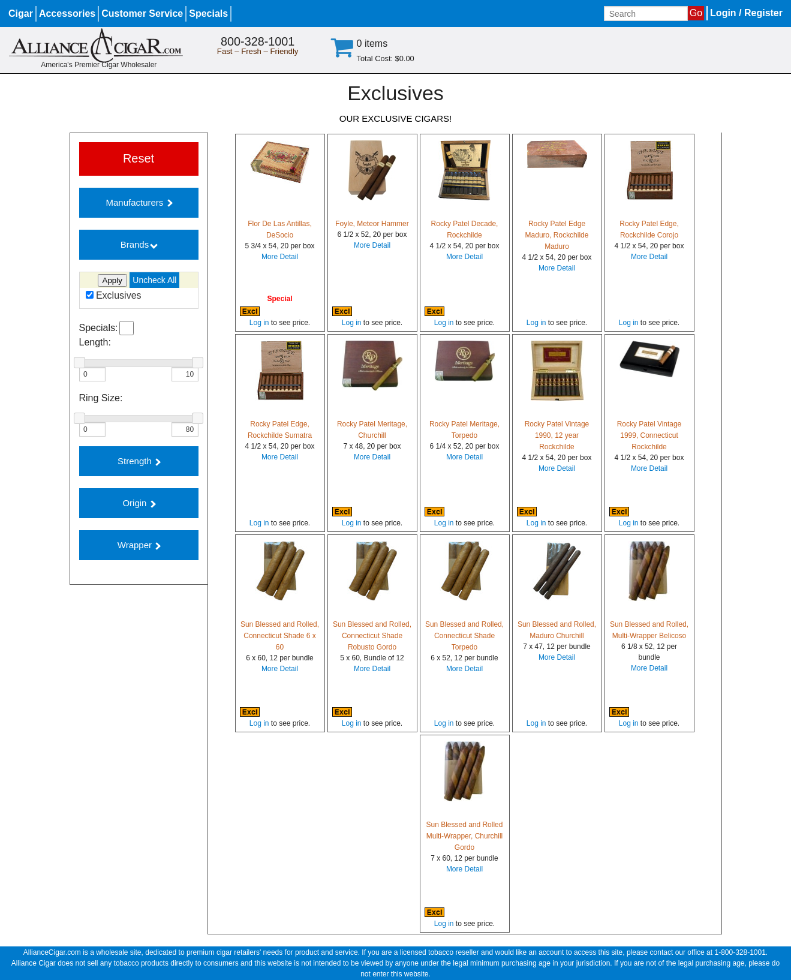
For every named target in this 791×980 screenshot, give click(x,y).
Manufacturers (139, 202)
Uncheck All (154, 280)
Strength (139, 461)
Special (279, 298)
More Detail (279, 256)
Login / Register (746, 13)
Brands (139, 244)
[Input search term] (646, 13)
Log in (259, 322)
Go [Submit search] (696, 13)
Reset (138, 158)
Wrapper (139, 545)
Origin (138, 503)
